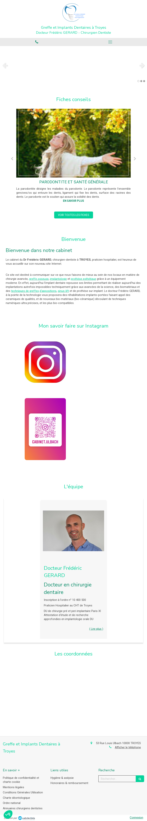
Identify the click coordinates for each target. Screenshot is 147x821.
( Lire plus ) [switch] (96, 629)
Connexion (136, 817)
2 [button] (141, 81)
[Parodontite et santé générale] (73, 143)
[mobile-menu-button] (110, 42)
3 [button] (144, 81)
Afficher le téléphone (128, 747)
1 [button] (138, 81)
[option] (73, 65)
